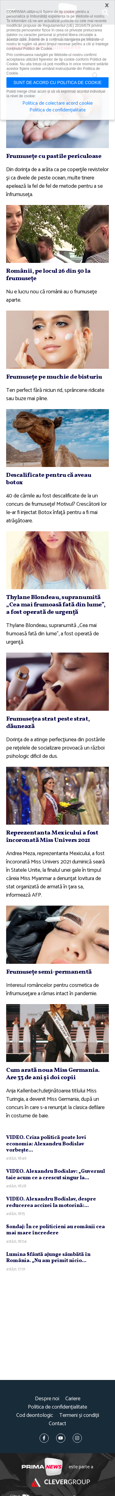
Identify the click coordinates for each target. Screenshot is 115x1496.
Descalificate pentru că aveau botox (48, 479)
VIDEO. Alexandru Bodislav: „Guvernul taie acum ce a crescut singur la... (55, 1174)
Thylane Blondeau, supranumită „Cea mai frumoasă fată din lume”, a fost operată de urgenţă (55, 605)
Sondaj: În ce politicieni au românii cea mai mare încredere (55, 1230)
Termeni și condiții (79, 1415)
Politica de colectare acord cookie (57, 103)
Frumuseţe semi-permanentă (49, 972)
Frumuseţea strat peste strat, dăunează (48, 723)
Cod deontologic (34, 1415)
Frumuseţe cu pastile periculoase (53, 156)
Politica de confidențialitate (57, 1407)
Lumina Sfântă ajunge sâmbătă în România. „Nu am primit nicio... (48, 1257)
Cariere (72, 1399)
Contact (57, 1424)
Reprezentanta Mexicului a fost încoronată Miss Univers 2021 (52, 837)
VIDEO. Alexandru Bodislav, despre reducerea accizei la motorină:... (51, 1202)
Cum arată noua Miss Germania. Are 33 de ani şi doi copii (53, 1074)
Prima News (42, 1467)
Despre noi (47, 1399)
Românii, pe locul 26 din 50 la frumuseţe (48, 275)
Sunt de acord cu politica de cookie (57, 82)
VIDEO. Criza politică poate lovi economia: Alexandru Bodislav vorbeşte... (46, 1144)
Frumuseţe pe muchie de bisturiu (54, 377)
